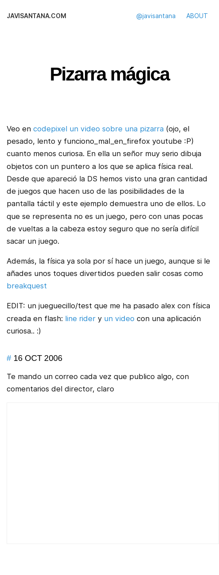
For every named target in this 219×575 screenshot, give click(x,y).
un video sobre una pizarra (116, 128)
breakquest (27, 285)
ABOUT (197, 15)
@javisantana (156, 15)
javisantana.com (36, 15)
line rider (80, 318)
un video (119, 318)
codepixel (50, 128)
